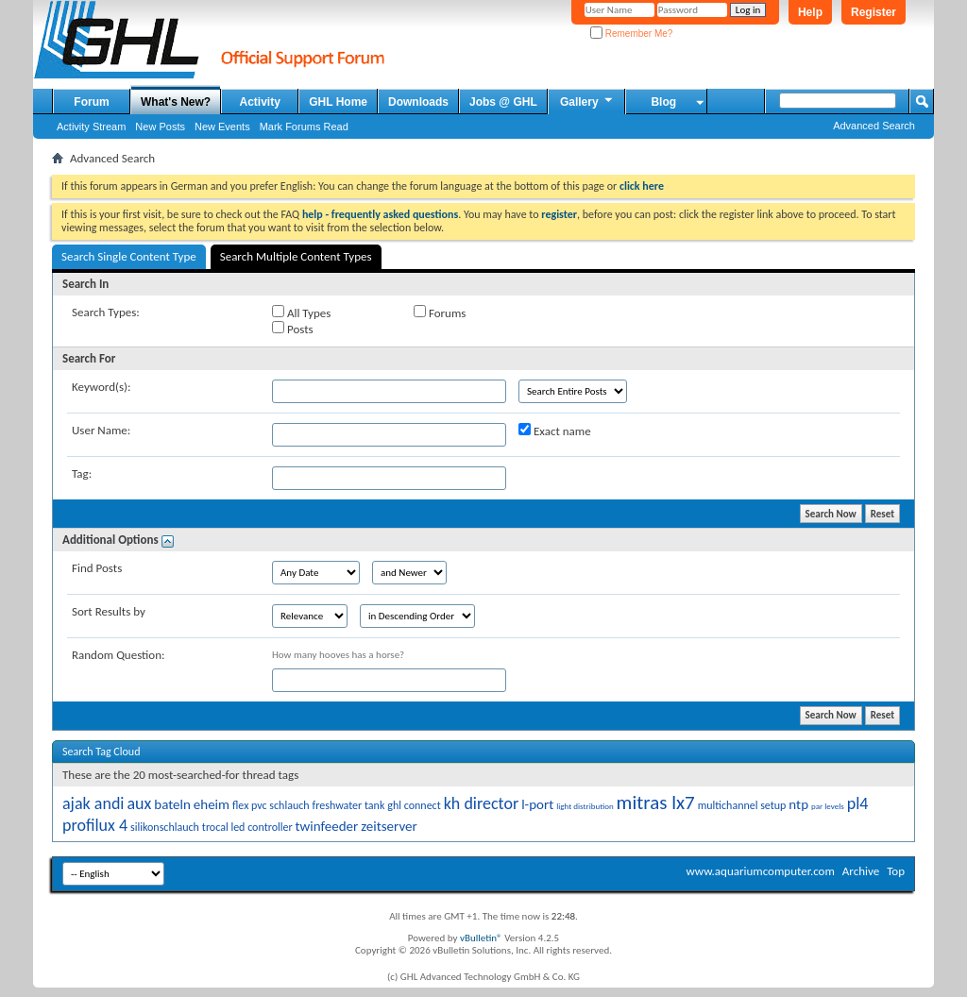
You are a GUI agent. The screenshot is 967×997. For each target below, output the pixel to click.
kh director (481, 803)
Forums (440, 312)
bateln (172, 804)
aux (139, 803)
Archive (860, 871)
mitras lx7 (656, 802)
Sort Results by (108, 611)
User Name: (101, 430)
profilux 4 (94, 825)
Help (810, 12)
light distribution (584, 806)
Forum (91, 102)
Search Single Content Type (128, 256)
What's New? (176, 102)
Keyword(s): (101, 387)
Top (896, 871)
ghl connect (413, 805)
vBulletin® (481, 938)
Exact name (554, 430)
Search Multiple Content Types (296, 256)
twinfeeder (327, 826)
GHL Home (338, 102)
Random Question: (118, 655)
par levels (827, 806)
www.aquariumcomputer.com (760, 871)
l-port (537, 804)
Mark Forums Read (304, 126)
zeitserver (389, 826)
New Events (222, 126)
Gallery (587, 101)
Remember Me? (631, 33)
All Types (301, 312)
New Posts (160, 126)
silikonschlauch (164, 827)
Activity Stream (91, 126)
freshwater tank (349, 805)
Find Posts (97, 568)
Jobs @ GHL (503, 102)
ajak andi (93, 803)
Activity (260, 102)
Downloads (418, 102)
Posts (293, 328)
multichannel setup (742, 805)
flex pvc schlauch (271, 805)
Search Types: (106, 312)
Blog (663, 102)
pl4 (858, 803)
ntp (798, 804)
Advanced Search (874, 125)
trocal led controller (247, 827)
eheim (211, 804)
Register (873, 12)
